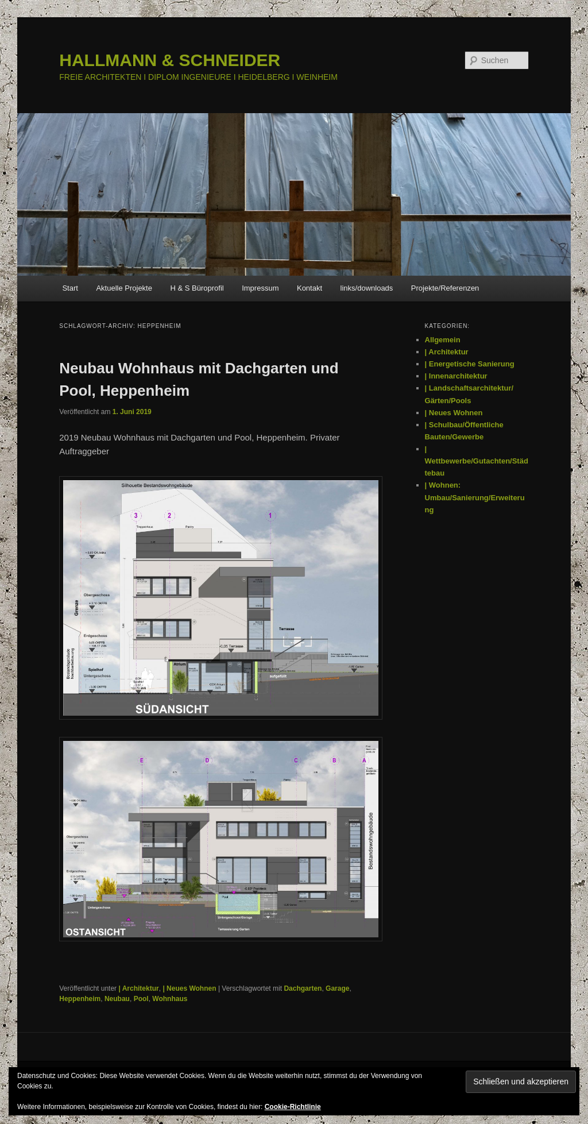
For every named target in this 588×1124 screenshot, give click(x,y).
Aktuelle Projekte (124, 288)
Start (70, 288)
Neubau (117, 999)
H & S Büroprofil (196, 288)
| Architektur (138, 988)
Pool (141, 999)
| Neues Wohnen (189, 988)
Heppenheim (79, 999)
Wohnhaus (169, 999)
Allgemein (443, 339)
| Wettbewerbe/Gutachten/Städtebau (476, 461)
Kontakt (309, 288)
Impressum (260, 288)
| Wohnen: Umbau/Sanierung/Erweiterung (475, 497)
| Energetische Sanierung (469, 364)
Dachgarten (303, 988)
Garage (337, 988)
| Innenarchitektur (456, 376)
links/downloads (367, 288)
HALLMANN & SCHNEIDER (169, 60)
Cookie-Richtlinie (293, 1107)
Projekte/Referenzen (445, 288)
